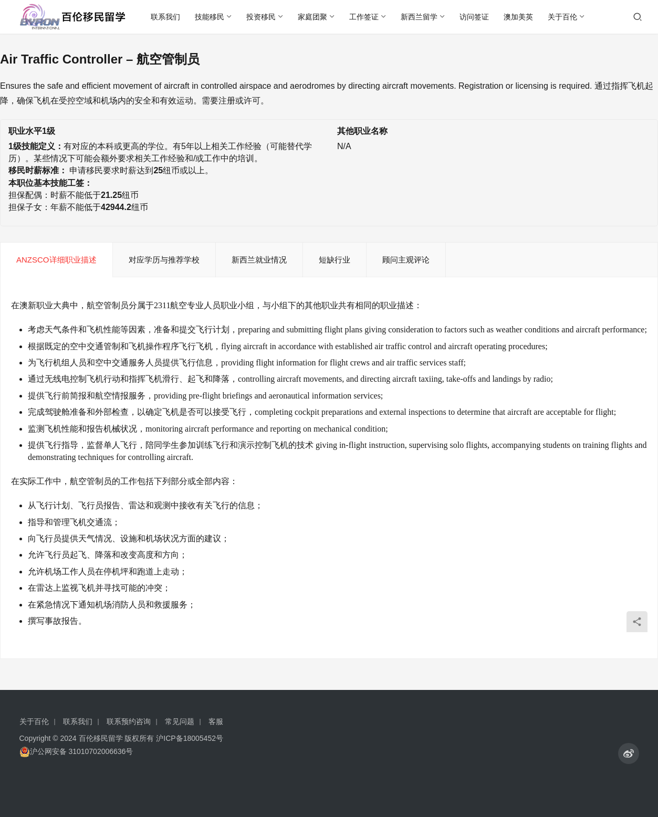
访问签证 (474, 17)
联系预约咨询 (129, 721)
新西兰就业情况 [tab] (259, 259)
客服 (215, 721)
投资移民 (261, 17)
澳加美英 (518, 17)
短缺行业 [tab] (334, 259)
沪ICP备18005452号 (189, 738)
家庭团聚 (312, 17)
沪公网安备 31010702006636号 (76, 752)
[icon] (628, 753)
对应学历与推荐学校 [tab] (164, 259)
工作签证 (364, 17)
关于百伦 (562, 17)
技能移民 (209, 17)
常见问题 (179, 721)
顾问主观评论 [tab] (406, 259)
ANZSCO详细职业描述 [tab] (56, 259)
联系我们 (165, 17)
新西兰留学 (419, 17)
